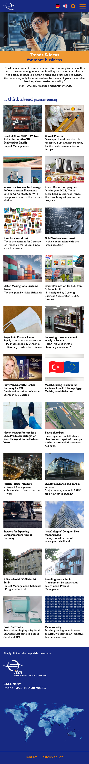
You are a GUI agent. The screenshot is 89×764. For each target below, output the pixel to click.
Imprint (31, 757)
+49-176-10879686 (30, 688)
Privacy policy (53, 757)
